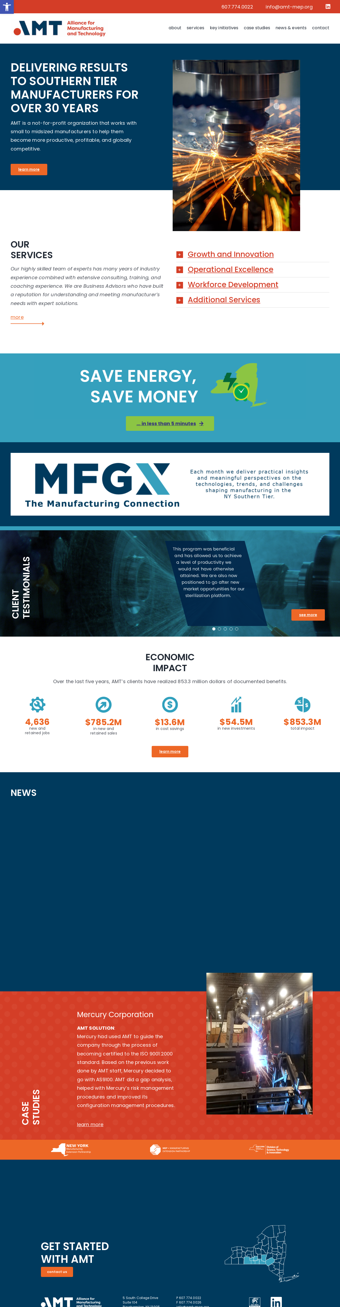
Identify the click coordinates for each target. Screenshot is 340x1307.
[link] (7, 7)
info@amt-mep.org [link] (289, 6)
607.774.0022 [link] (237, 6)
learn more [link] (90, 1124)
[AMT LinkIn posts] (170, 886)
